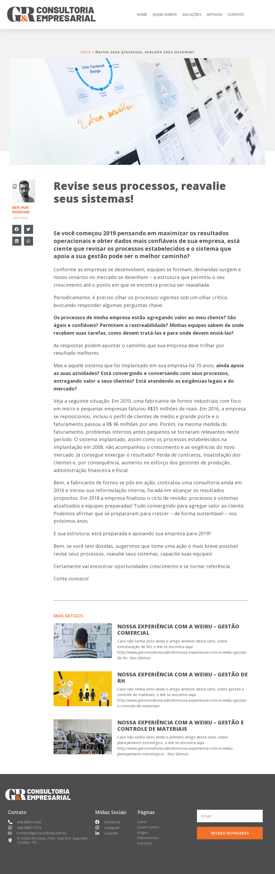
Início (86, 51)
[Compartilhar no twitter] (28, 229)
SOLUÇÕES (191, 15)
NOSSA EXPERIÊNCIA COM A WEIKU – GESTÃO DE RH (182, 677)
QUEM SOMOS (164, 15)
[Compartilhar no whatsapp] (28, 241)
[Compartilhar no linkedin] (16, 241)
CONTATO (236, 15)
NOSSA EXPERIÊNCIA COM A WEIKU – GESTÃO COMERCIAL (178, 629)
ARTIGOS (214, 15)
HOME (142, 15)
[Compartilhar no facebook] (16, 229)
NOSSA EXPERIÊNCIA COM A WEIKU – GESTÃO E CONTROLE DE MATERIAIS (180, 725)
